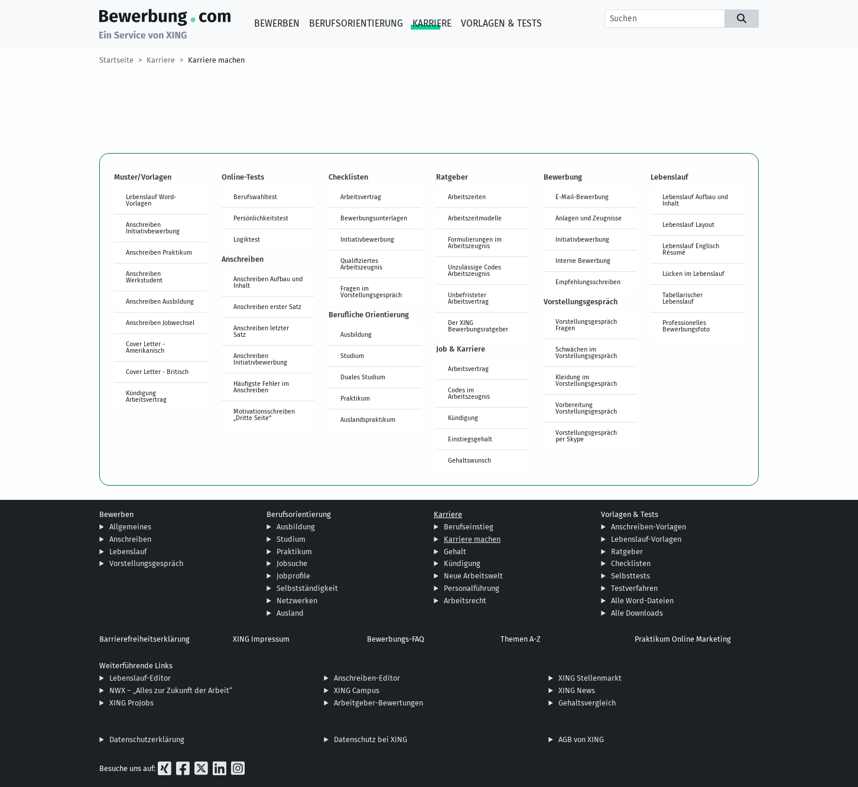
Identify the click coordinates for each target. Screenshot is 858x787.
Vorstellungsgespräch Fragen (586, 325)
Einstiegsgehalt (470, 439)
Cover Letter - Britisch (157, 371)
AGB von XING (581, 739)
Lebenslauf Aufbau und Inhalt (695, 200)
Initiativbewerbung (367, 239)
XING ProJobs (131, 702)
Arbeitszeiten (467, 196)
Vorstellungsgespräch (146, 563)
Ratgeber (627, 551)
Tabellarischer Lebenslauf (682, 298)
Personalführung (471, 588)
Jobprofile (293, 575)
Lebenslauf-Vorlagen (646, 539)
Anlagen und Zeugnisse (588, 218)
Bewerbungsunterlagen (373, 218)
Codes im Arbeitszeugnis (469, 393)
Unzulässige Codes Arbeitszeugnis (474, 270)
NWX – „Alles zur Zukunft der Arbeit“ (170, 690)
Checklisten (631, 563)
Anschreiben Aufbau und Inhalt (268, 282)
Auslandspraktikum (367, 419)
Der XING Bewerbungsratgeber (478, 326)
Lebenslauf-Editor (140, 678)
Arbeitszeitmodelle (475, 218)
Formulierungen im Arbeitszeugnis (475, 243)
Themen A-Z (520, 639)
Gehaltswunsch (469, 460)
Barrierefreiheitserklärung (144, 639)
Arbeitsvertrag (360, 196)
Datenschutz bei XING (370, 739)
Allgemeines (130, 526)
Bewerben (277, 23)
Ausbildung (356, 334)
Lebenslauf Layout (688, 224)
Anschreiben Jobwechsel (160, 322)
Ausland (290, 613)
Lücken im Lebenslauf (693, 273)
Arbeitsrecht (465, 600)
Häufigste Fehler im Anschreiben (261, 387)
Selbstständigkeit (307, 588)
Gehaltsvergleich (587, 702)
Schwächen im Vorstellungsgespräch (586, 352)
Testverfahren (634, 588)
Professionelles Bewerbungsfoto (686, 326)
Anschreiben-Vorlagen (648, 526)
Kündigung (463, 417)
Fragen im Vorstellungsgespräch (371, 292)
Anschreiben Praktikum (159, 252)
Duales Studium (362, 377)
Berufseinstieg (468, 526)
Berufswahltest (255, 196)
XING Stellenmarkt (590, 678)
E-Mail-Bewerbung (582, 196)
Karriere (431, 23)
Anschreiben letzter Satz (261, 331)
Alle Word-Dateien (642, 600)
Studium (352, 355)
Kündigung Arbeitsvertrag (146, 396)
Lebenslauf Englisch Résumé (690, 249)
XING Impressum (261, 639)
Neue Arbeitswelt (473, 575)
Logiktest (246, 239)
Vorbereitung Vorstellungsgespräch (586, 408)
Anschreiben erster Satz (267, 306)
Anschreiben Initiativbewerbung (153, 228)
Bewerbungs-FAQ (395, 639)
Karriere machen (216, 60)
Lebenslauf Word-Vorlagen (151, 200)
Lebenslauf (128, 551)
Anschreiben (130, 539)
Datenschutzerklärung (146, 739)
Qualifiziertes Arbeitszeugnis (361, 264)
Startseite (116, 60)
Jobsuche (292, 563)
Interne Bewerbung (582, 260)
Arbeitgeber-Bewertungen (378, 702)
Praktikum (355, 398)
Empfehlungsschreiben (587, 282)
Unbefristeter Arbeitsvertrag (468, 298)
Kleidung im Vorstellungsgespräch (586, 380)
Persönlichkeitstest (260, 218)
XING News (576, 690)
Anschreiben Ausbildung (160, 301)
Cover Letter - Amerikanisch (145, 347)
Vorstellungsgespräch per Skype (586, 436)
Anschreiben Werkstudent (144, 277)
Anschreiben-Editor (367, 678)
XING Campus (356, 690)
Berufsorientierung (356, 23)
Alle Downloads (637, 613)
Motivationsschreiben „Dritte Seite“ (264, 414)
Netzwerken (297, 600)
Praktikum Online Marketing (683, 639)
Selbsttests (630, 575)
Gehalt (455, 551)
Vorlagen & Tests (501, 23)
